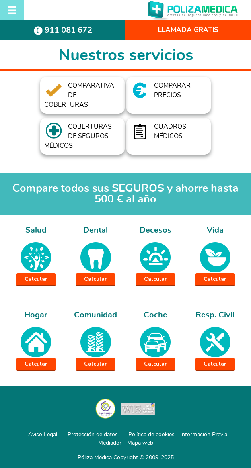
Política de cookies (151, 434)
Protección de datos (93, 434)
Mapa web (140, 443)
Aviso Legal (42, 434)
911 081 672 (63, 30)
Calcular (36, 279)
